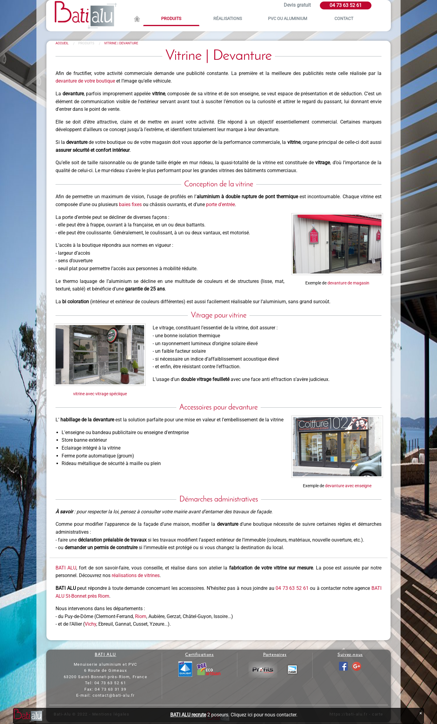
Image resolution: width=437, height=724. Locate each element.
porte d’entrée (220, 204)
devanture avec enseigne (348, 485)
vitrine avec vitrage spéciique (100, 393)
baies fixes (130, 204)
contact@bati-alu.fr (114, 695)
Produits (171, 18)
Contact (343, 18)
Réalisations (227, 18)
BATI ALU (66, 568)
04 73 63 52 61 (346, 5)
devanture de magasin (348, 283)
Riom (140, 616)
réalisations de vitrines (136, 575)
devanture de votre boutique (85, 81)
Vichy (90, 624)
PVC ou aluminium (287, 18)
